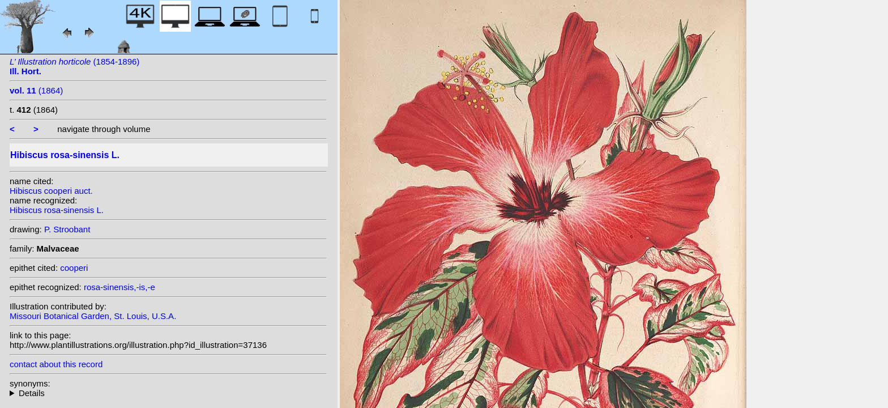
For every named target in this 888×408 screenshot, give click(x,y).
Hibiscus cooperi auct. (51, 191)
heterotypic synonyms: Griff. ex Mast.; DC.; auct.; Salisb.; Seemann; (168, 393)
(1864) (36, 90)
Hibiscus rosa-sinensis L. (57, 210)
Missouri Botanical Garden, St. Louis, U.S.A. (93, 316)
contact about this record (56, 364)
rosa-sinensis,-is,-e (119, 287)
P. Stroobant (67, 229)
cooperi (74, 268)
